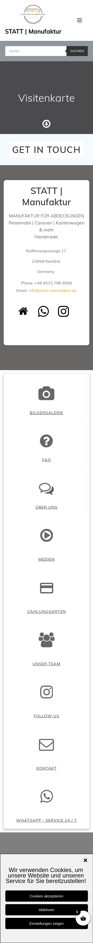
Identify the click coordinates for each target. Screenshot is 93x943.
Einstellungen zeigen (46, 923)
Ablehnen (46, 910)
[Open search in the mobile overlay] (46, 51)
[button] (85, 860)
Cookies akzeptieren (46, 896)
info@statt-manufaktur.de (53, 290)
